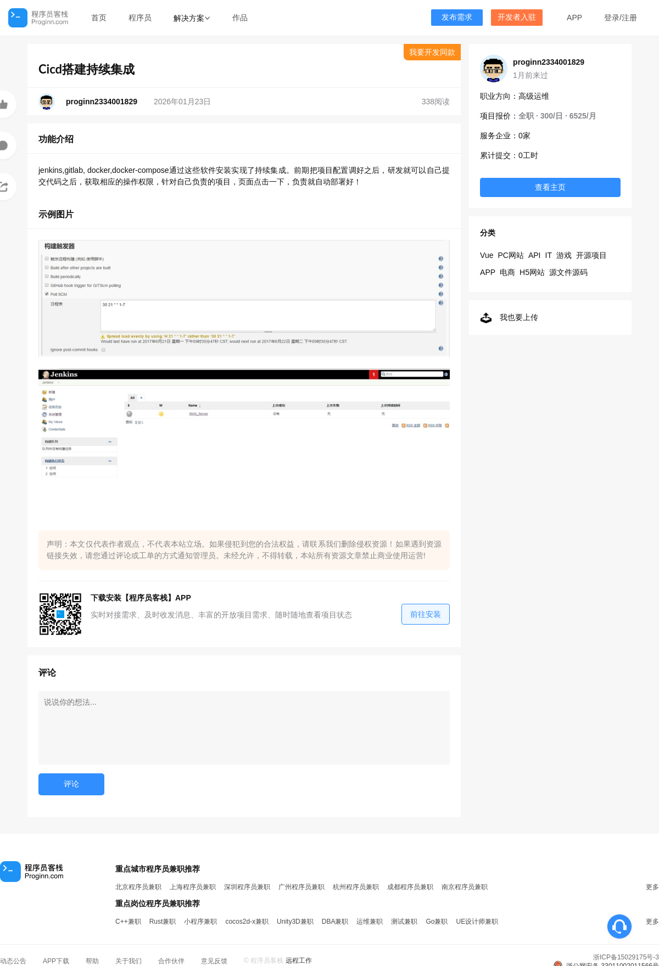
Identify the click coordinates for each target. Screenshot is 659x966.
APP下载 (56, 961)
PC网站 (510, 255)
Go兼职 (437, 921)
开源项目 (591, 255)
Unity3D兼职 (295, 921)
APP (574, 17)
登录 (611, 17)
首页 (99, 17)
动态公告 (13, 961)
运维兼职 (369, 921)
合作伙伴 (171, 961)
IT (548, 255)
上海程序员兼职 (193, 887)
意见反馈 (214, 961)
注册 (629, 17)
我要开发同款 (432, 52)
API (534, 255)
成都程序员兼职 (410, 887)
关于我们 (128, 961)
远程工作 (299, 960)
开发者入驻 (517, 17)
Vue (486, 255)
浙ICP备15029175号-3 (626, 957)
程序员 (140, 17)
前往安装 (425, 614)
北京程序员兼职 (138, 887)
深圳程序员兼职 (247, 887)
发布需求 (457, 17)
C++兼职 (128, 921)
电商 (507, 272)
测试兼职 (404, 921)
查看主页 (550, 187)
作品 (240, 17)
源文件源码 (568, 272)
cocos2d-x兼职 (247, 921)
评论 (71, 783)
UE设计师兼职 (477, 921)
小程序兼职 (200, 921)
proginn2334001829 (548, 62)
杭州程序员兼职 (356, 887)
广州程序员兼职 (301, 887)
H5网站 (532, 272)
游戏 (564, 255)
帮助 (92, 961)
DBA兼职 (335, 921)
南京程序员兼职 (465, 887)
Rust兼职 (162, 921)
